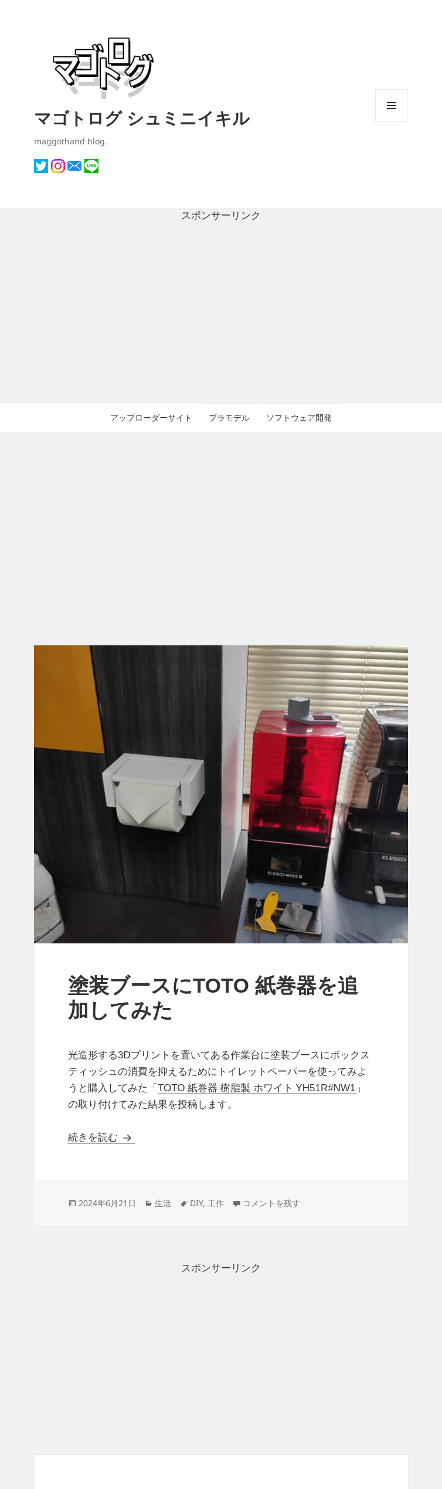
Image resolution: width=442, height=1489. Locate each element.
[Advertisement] (221, 313)
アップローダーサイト (151, 417)
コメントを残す (271, 1203)
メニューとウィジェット (391, 121)
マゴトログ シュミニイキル (142, 117)
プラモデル (229, 417)
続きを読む (101, 1137)
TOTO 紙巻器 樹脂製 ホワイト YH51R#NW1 (257, 1088)
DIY (196, 1203)
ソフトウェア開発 (299, 417)
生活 (163, 1203)
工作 (216, 1203)
